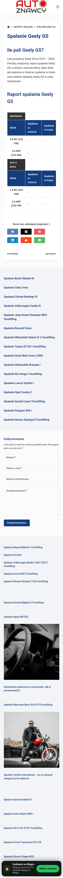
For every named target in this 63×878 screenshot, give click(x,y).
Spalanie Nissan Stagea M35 (19, 856)
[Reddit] (26, 240)
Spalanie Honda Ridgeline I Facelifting (24, 602)
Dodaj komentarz (16, 491)
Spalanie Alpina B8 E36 (16, 616)
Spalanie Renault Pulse (18, 328)
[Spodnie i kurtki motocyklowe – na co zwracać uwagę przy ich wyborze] (31, 740)
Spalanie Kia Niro (13, 555)
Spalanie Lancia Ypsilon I (19, 383)
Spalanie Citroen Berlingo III (20, 296)
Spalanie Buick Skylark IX (19, 278)
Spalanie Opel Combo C (18, 392)
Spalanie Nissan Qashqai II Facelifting (26, 419)
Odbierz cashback (48, 868)
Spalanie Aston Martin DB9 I (18, 813)
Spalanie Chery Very (16, 287)
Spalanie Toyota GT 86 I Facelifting (25, 346)
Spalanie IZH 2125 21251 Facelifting (23, 828)
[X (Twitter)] (26, 232)
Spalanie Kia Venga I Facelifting (23, 374)
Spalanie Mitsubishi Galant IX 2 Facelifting (29, 337)
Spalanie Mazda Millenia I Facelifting (23, 547)
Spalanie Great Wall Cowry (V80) (23, 355)
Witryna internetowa (17, 479)
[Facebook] (12, 232)
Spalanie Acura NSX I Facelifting (21, 573)
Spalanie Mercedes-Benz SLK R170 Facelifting (28, 704)
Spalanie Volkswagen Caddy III (22, 305)
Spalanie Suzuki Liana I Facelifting (24, 401)
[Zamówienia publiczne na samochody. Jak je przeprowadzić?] (31, 652)
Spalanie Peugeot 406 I (18, 410)
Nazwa (11, 457)
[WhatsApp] (39, 240)
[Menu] (57, 6)
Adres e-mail (14, 468)
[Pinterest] (39, 232)
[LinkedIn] (12, 240)
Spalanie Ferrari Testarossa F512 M (22, 842)
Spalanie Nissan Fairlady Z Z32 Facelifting (26, 581)
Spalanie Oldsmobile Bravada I (22, 364)
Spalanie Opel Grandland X (18, 799)
